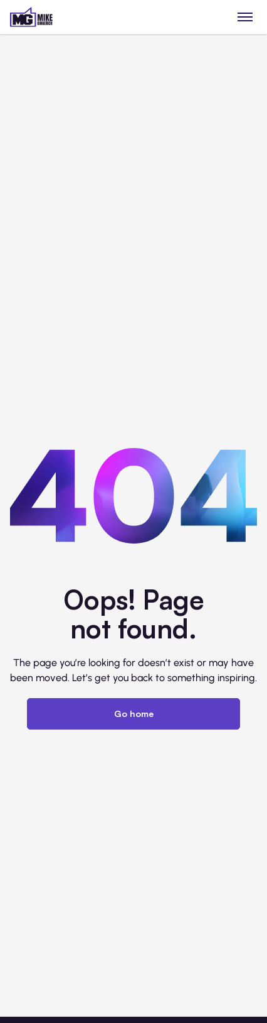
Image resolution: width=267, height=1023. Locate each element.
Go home (134, 713)
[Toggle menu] (245, 16)
